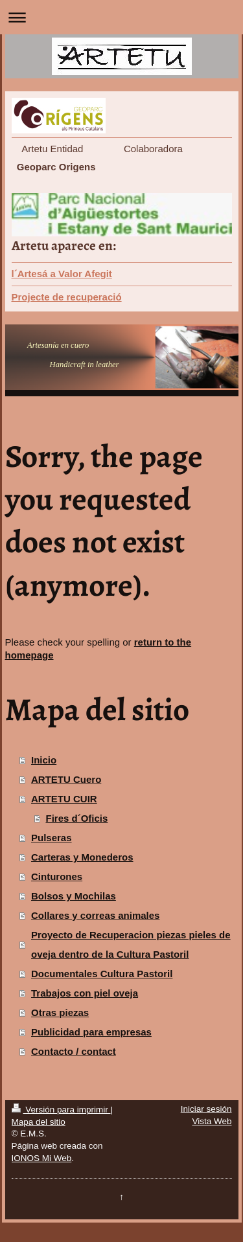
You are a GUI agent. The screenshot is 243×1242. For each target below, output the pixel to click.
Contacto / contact (73, 1051)
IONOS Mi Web (42, 1158)
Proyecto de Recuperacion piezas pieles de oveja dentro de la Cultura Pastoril (131, 944)
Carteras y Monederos (82, 857)
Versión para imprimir (61, 1109)
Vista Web (211, 1121)
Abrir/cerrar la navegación (121, 17)
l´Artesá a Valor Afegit (62, 273)
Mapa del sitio (38, 1122)
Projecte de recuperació (67, 296)
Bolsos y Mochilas (73, 895)
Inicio (43, 759)
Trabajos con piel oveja (84, 993)
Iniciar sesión (206, 1109)
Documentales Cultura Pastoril (101, 973)
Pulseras (51, 837)
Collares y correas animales (95, 915)
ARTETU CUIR (64, 798)
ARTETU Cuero (66, 779)
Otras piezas (60, 1012)
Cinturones (56, 876)
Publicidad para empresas (91, 1031)
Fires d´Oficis (77, 818)
